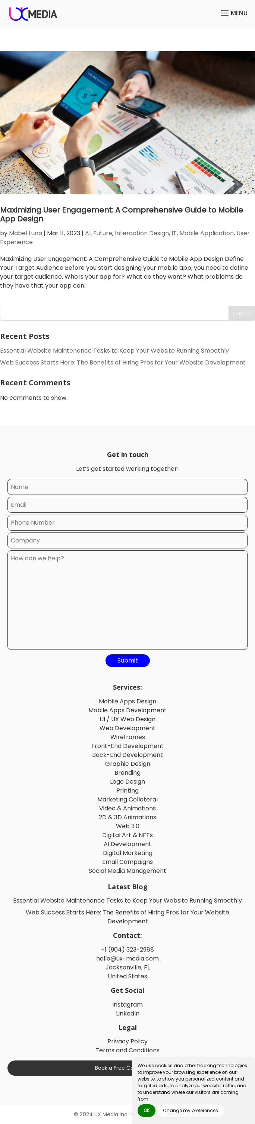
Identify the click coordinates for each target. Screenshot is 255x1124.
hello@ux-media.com (127, 958)
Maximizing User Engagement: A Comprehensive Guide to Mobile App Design (121, 214)
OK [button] (146, 1110)
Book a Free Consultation (127, 1068)
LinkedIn (127, 1013)
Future (102, 233)
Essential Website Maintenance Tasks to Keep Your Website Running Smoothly (114, 350)
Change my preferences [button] (190, 1110)
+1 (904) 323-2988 (127, 949)
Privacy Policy (127, 1041)
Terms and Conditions (127, 1050)
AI (88, 233)
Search (242, 313)
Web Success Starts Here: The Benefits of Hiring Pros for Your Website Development (123, 362)
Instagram (127, 1004)
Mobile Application (206, 233)
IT (174, 233)
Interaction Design (142, 233)
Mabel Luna (25, 233)
